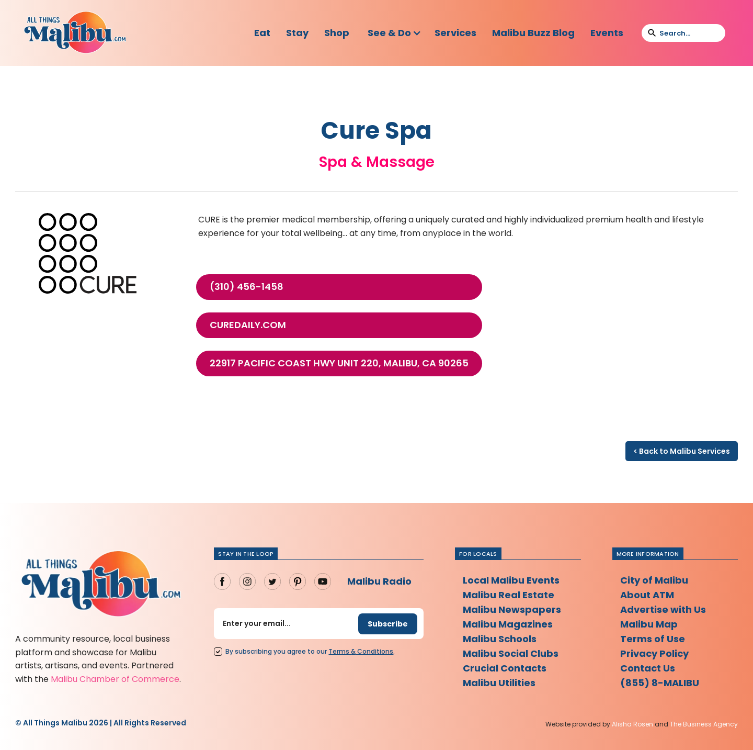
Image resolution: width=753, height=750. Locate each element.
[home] (74, 33)
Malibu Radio (379, 581)
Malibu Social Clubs (510, 653)
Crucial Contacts (504, 668)
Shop (336, 32)
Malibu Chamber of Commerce (115, 679)
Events (606, 32)
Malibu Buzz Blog (533, 32)
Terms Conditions (360, 651)
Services (455, 32)
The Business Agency (704, 724)
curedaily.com (248, 325)
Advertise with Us (663, 609)
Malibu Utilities (499, 682)
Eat (262, 32)
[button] (394, 33)
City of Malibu (654, 580)
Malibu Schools (500, 638)
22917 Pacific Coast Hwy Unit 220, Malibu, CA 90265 (339, 363)
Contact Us (647, 668)
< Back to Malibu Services (681, 451)
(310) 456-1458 (246, 287)
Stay (297, 32)
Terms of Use (652, 638)
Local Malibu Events (511, 580)
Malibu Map (649, 624)
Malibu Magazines (508, 624)
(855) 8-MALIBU (659, 682)
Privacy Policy (654, 653)
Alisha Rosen (632, 724)
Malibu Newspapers (512, 609)
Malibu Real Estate (508, 594)
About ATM (647, 594)
